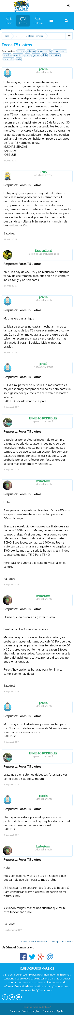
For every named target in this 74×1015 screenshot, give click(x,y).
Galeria (38, 23)
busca (21, 51)
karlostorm (43, 481)
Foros (23, 23)
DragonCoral (43, 250)
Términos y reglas (30, 1011)
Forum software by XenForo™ (37, 1007)
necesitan (54, 55)
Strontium (15, 1011)
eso (27, 55)
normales (8, 59)
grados (35, 55)
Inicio (9, 23)
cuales (6, 55)
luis (44, 55)
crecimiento (59, 51)
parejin (43, 69)
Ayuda (60, 1011)
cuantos (17, 55)
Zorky (43, 172)
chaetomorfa (44, 51)
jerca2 (43, 363)
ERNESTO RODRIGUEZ (43, 418)
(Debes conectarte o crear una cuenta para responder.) (47, 941)
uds (18, 59)
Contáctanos (49, 1011)
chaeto (31, 51)
